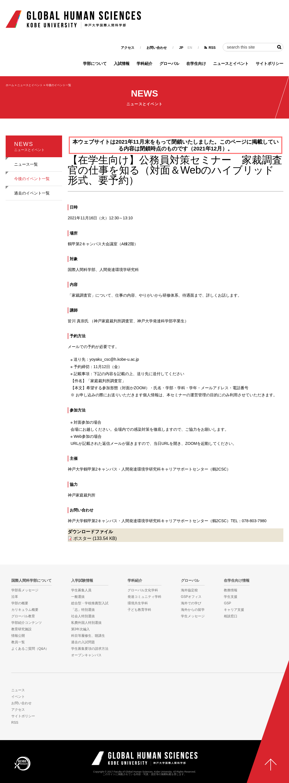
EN (189, 48)
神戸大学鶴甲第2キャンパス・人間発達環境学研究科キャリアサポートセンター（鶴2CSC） (149, 469)
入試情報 (122, 63)
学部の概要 (19, 603)
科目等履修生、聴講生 (88, 636)
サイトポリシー (269, 63)
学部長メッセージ (24, 590)
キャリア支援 (234, 610)
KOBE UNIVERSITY (22, 763)
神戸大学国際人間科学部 (144, 758)
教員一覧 (18, 642)
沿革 (14, 597)
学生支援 (230, 597)
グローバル (169, 63)
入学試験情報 (82, 581)
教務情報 (230, 590)
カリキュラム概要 (24, 610)
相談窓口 (230, 616)
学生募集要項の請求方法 (89, 649)
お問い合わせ (156, 48)
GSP (227, 603)
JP (181, 48)
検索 (279, 47)
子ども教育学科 (139, 610)
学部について (95, 63)
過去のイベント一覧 (32, 193)
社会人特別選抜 (83, 616)
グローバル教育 (23, 616)
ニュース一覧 (26, 164)
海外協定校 (189, 590)
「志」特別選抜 (83, 610)
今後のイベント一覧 (58, 85)
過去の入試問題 (83, 642)
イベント (18, 697)
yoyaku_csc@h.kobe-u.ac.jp (114, 359)
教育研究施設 (21, 629)
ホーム (10, 85)
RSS (212, 48)
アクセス (127, 48)
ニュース (18, 690)
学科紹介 (144, 63)
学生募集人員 (81, 590)
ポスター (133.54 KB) (95, 538)
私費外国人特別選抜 (86, 623)
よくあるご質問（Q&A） (30, 649)
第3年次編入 (80, 629)
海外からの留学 (193, 610)
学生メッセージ (193, 616)
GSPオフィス (191, 597)
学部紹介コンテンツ (26, 623)
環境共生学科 (138, 603)
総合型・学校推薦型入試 (89, 603)
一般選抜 (78, 597)
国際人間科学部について (31, 581)
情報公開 (18, 636)
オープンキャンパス (86, 655)
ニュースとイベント (231, 63)
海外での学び (191, 603)
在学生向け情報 (236, 581)
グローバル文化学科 (143, 590)
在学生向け (196, 63)
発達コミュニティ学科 (144, 597)
